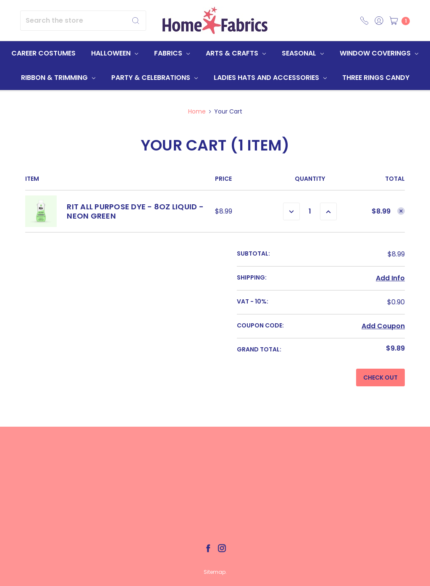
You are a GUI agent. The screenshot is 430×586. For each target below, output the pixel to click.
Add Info (390, 278)
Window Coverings (379, 53)
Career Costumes (43, 53)
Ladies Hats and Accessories (270, 77)
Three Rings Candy (375, 77)
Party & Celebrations (154, 77)
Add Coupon (383, 326)
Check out (380, 377)
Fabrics (172, 53)
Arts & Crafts (236, 53)
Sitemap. (215, 571)
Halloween (114, 53)
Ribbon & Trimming (58, 77)
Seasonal (303, 53)
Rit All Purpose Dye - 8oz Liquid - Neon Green (135, 211)
